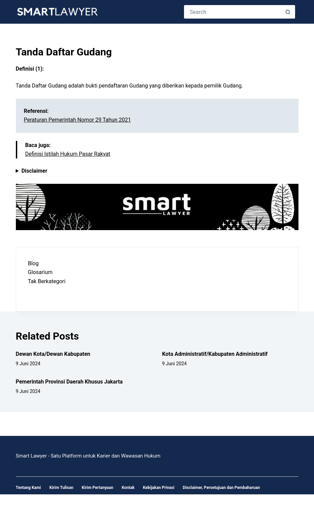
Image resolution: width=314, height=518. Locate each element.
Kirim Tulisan (61, 487)
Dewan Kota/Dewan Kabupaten (53, 354)
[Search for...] (233, 12)
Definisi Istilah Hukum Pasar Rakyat (67, 154)
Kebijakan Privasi (158, 487)
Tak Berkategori (47, 281)
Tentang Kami (28, 487)
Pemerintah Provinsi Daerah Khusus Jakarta (69, 381)
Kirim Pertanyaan (97, 487)
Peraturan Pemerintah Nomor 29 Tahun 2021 (77, 120)
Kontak (128, 487)
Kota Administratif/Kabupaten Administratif (215, 354)
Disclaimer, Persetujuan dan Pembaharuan (221, 487)
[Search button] (288, 12)
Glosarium (40, 272)
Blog (33, 263)
